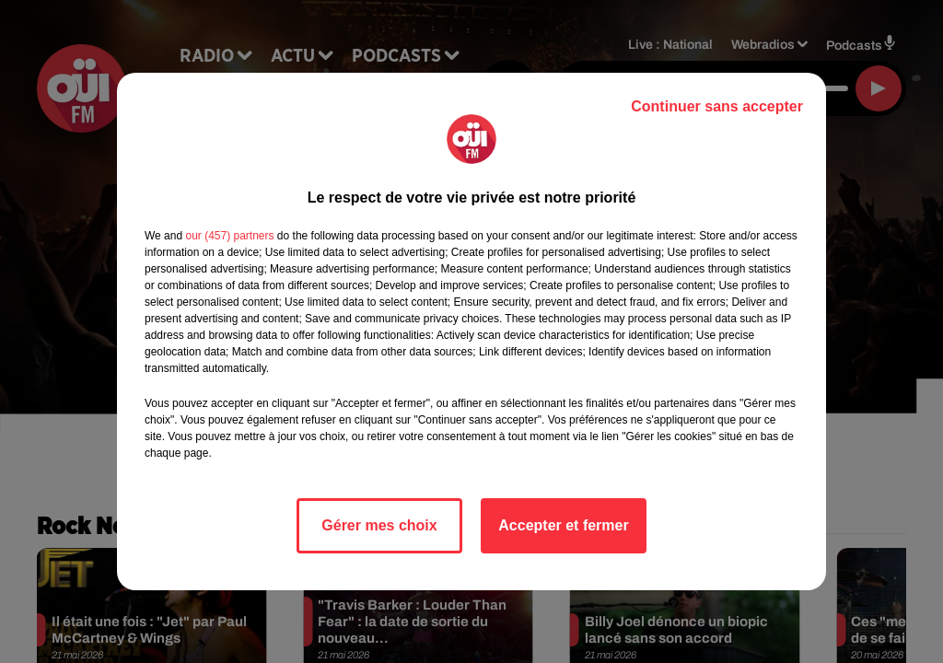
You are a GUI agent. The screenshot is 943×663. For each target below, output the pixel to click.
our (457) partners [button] (229, 235)
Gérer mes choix (379, 525)
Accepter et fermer (563, 525)
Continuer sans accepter (717, 106)
